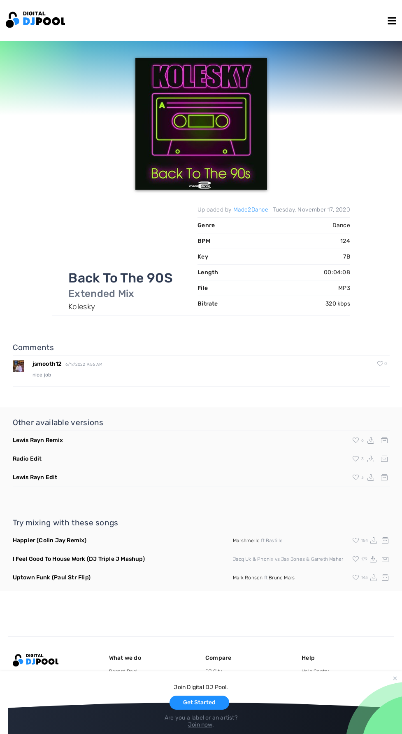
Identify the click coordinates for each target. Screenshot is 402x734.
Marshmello (246, 540)
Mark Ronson (248, 578)
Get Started (199, 702)
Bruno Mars (282, 578)
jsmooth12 (47, 363)
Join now (200, 724)
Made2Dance (251, 209)
